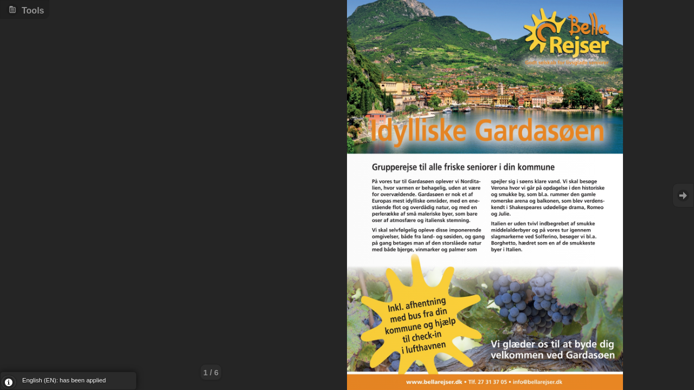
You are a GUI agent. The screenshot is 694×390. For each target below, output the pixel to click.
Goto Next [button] (683, 195)
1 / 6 (211, 372)
